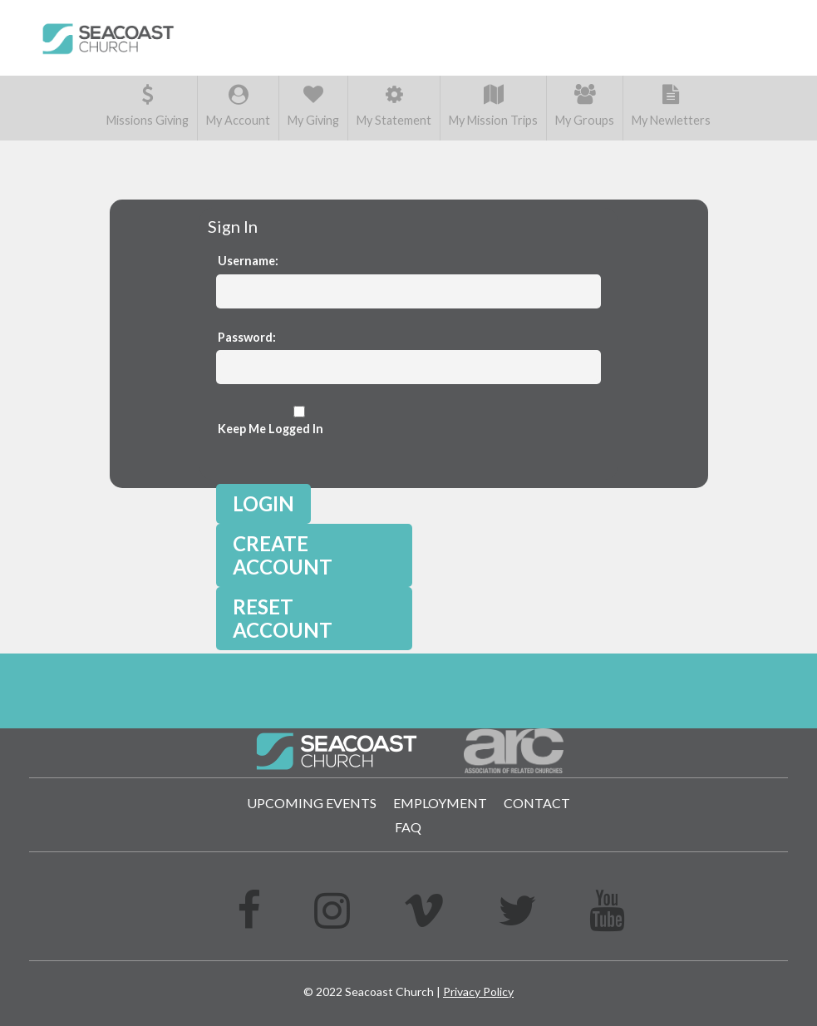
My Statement (394, 105)
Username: (248, 261)
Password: (247, 337)
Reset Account (282, 618)
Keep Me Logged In (299, 421)
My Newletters (671, 105)
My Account (238, 105)
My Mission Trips (493, 105)
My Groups (584, 105)
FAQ (408, 827)
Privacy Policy (478, 991)
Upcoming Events (312, 803)
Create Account (282, 555)
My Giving (313, 105)
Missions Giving (147, 105)
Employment (440, 803)
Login (263, 503)
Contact (537, 803)
